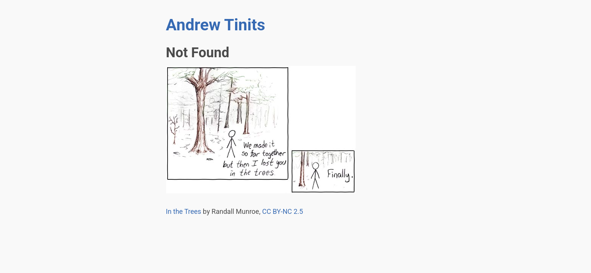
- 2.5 (282, 211)
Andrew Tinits (215, 25)
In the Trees (183, 211)
